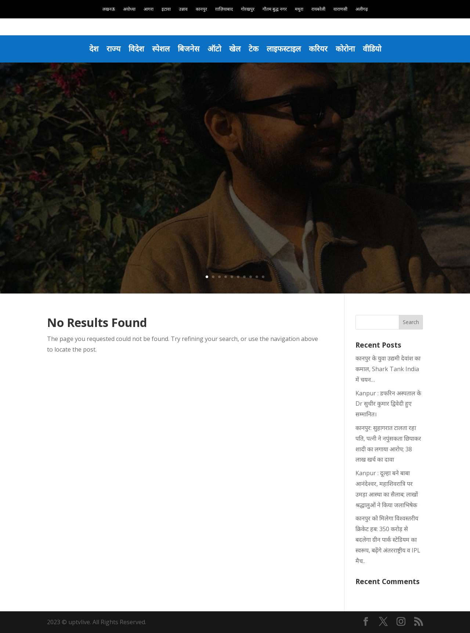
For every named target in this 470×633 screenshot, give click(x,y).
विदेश (136, 48)
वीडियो (372, 48)
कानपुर (201, 9)
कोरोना (345, 48)
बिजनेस (188, 48)
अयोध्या (129, 9)
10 (263, 276)
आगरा (148, 9)
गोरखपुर (247, 9)
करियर (318, 48)
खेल (235, 48)
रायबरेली (318, 9)
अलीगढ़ (361, 9)
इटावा (166, 9)
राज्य (113, 48)
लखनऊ (108, 9)
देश (93, 48)
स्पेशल (161, 48)
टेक (253, 48)
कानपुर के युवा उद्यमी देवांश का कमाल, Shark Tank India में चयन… (387, 369)
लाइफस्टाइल (284, 48)
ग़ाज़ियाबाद (224, 9)
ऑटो (214, 48)
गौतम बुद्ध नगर (275, 9)
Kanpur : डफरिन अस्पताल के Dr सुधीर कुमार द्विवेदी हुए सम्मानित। (388, 404)
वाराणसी (340, 9)
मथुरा (299, 9)
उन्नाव (183, 9)
